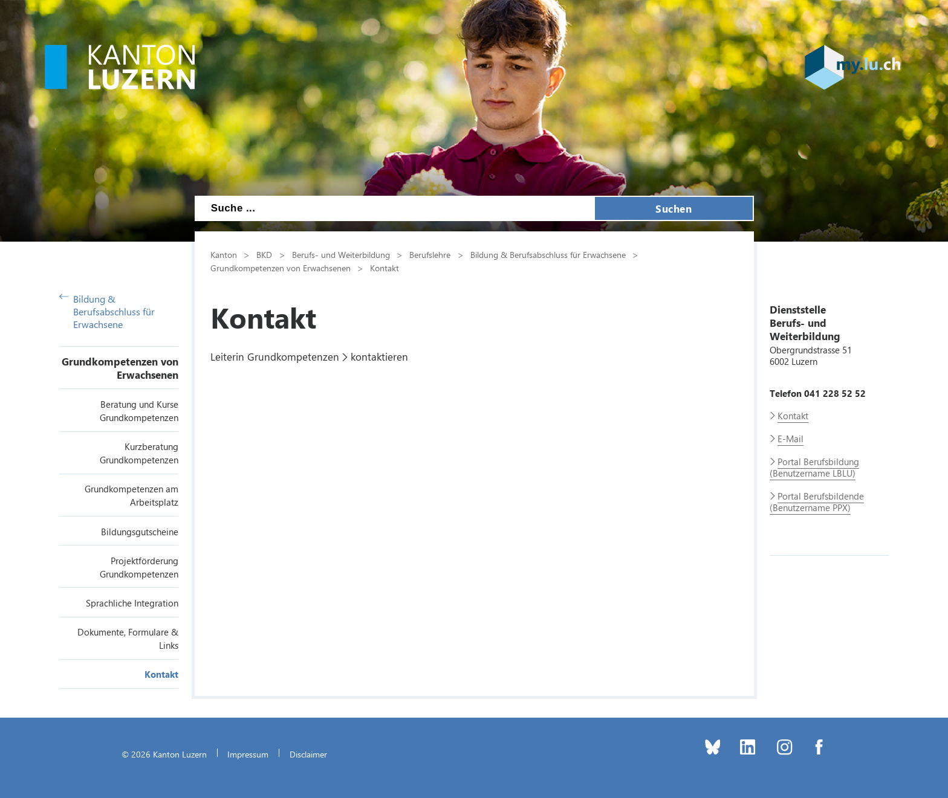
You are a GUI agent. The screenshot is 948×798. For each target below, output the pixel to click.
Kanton (223, 254)
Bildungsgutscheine (139, 532)
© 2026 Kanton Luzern (164, 753)
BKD (264, 254)
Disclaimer (308, 753)
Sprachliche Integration (132, 603)
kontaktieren (379, 356)
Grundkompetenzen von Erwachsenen (120, 368)
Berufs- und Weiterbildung (341, 254)
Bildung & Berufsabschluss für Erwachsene (107, 311)
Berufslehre (429, 254)
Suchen (673, 208)
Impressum (247, 753)
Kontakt (161, 674)
